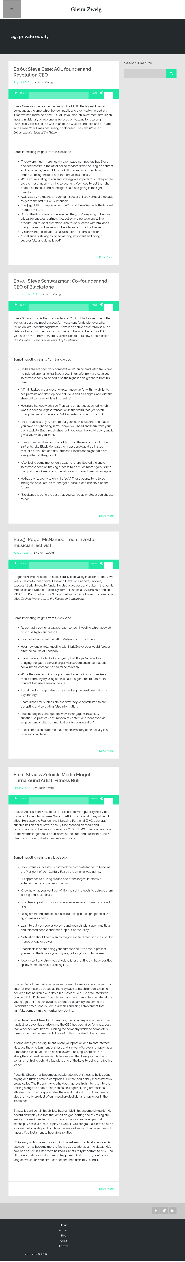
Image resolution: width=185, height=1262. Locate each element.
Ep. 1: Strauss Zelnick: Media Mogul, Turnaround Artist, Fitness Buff (55, 778)
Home (63, 1226)
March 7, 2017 (22, 789)
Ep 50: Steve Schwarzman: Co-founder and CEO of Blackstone (59, 285)
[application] (63, 95)
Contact (63, 1247)
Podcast (63, 1231)
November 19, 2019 (26, 295)
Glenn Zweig (86, 10)
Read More (106, 258)
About (63, 1242)
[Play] (16, 97)
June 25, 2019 (22, 554)
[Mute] (101, 97)
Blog (63, 1236)
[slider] (59, 98)
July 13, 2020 (22, 83)
